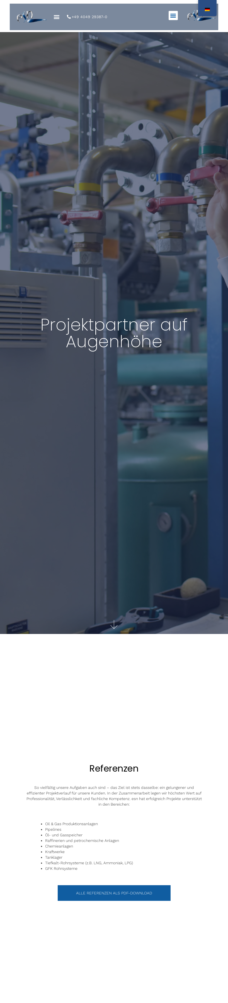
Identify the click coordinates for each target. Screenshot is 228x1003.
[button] (173, 15)
